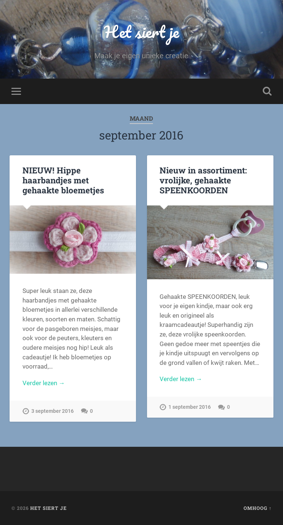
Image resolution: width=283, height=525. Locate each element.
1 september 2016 (189, 407)
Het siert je (141, 31)
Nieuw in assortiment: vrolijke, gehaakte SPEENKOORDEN (203, 180)
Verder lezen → (43, 383)
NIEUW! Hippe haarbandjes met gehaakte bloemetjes (63, 180)
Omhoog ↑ (258, 508)
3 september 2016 (52, 411)
